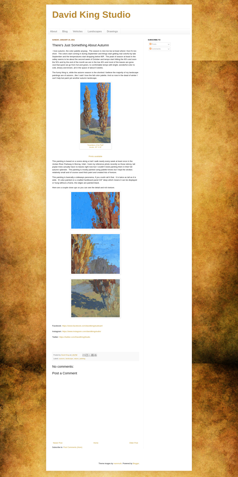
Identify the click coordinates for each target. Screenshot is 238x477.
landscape (69, 358)
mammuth (118, 463)
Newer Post (57, 443)
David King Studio (91, 15)
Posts (153, 44)
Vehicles (78, 31)
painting (82, 358)
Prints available (95, 156)
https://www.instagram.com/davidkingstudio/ (81, 331)
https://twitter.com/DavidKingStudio (74, 337)
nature (76, 358)
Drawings (112, 31)
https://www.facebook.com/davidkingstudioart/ (82, 326)
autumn (62, 358)
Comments (155, 49)
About (53, 31)
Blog (65, 31)
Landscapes (95, 31)
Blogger (136, 463)
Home (95, 443)
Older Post (133, 443)
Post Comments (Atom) (72, 447)
